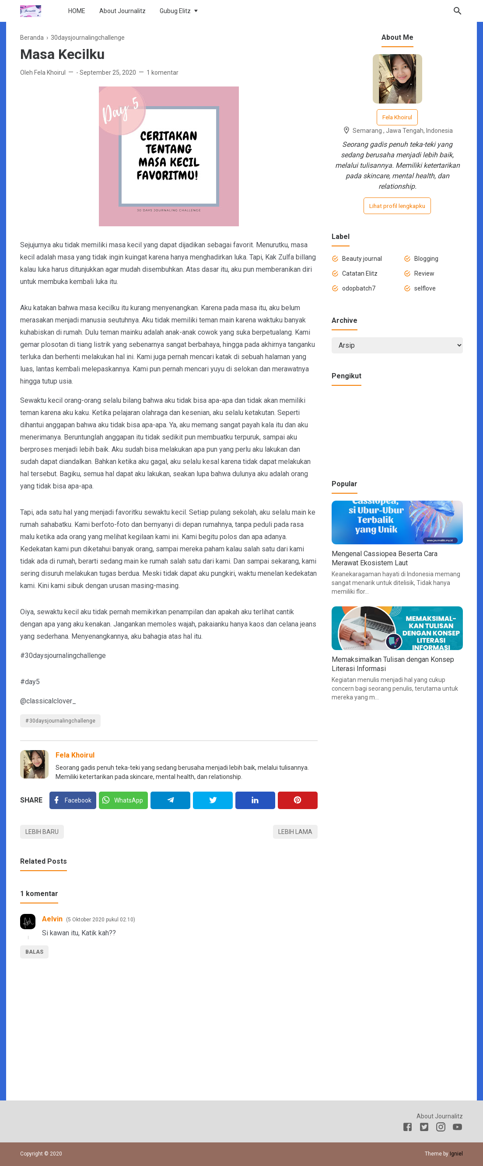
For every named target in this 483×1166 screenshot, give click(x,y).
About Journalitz (122, 10)
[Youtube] (457, 1128)
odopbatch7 (358, 288)
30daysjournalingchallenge (62, 721)
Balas (34, 952)
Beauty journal (362, 258)
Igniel (456, 1154)
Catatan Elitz (360, 273)
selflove (425, 288)
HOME (76, 10)
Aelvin (52, 919)
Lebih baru (42, 831)
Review (424, 273)
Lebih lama (295, 831)
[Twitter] (123, 800)
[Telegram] (170, 800)
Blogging (426, 258)
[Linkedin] (255, 800)
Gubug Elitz (175, 10)
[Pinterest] (298, 800)
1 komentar (162, 72)
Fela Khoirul (75, 755)
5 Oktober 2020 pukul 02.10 (100, 920)
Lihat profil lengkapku (397, 205)
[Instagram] (440, 1128)
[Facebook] (72, 800)
